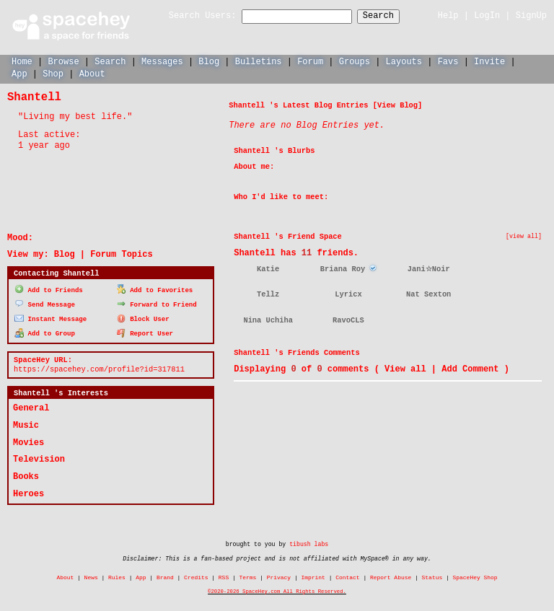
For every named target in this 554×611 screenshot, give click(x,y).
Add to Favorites (155, 289)
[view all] (524, 235)
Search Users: (190, 16)
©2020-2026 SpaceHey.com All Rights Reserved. (277, 590)
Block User (143, 317)
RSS (224, 576)
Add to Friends (48, 289)
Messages (162, 61)
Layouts (404, 61)
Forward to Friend (157, 302)
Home (22, 61)
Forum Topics (121, 253)
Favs (448, 61)
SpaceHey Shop (475, 576)
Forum (310, 61)
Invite (489, 61)
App (19, 73)
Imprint (313, 576)
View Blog (397, 105)
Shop (53, 73)
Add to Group (44, 331)
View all (405, 368)
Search (391, 16)
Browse (63, 61)
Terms (248, 576)
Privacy (279, 576)
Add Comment (469, 368)
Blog (208, 61)
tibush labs (308, 543)
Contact (347, 576)
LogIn (487, 15)
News (91, 576)
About (92, 73)
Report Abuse (390, 576)
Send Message (44, 302)
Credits (196, 576)
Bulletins (258, 61)
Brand (165, 576)
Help (448, 15)
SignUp (531, 15)
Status (432, 576)
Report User (145, 331)
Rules (117, 576)
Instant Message (50, 317)
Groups (354, 61)
